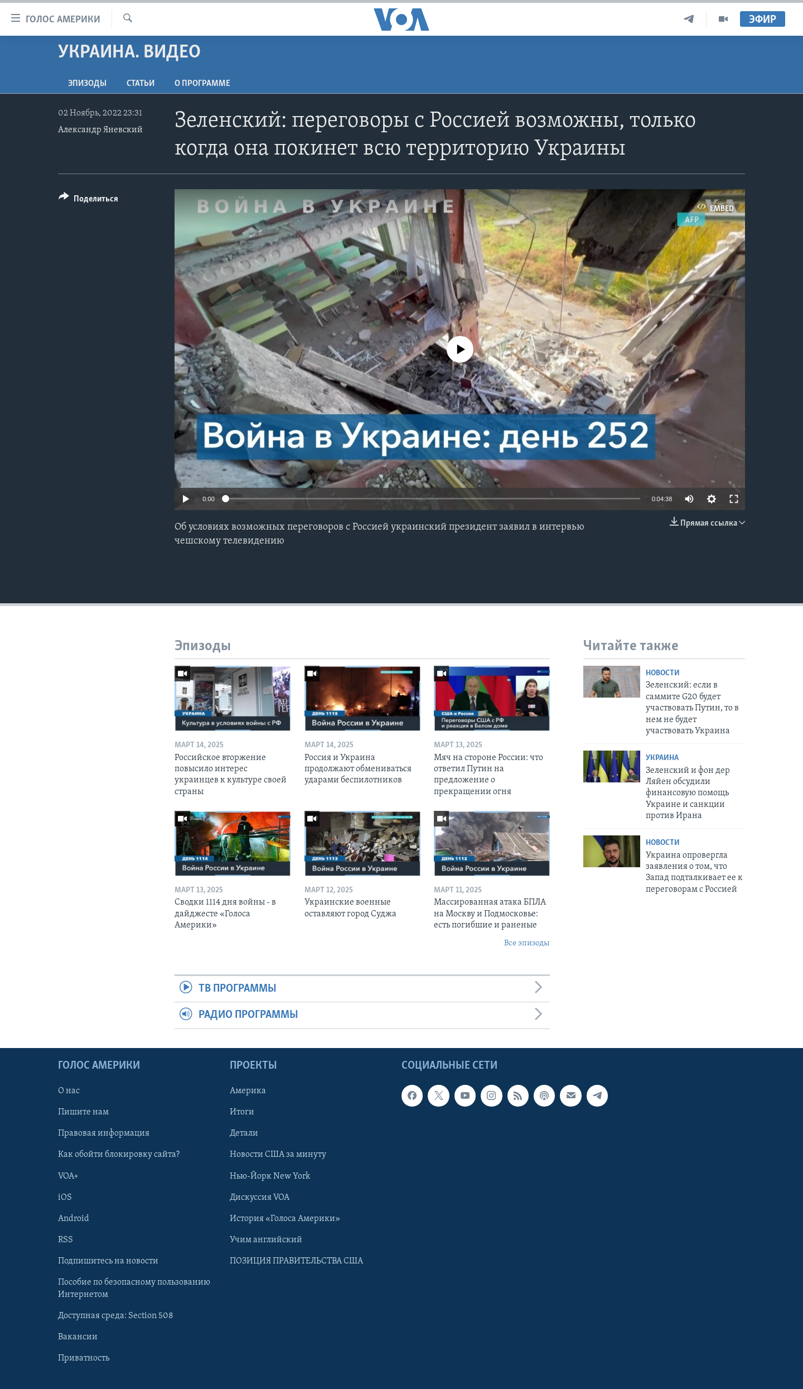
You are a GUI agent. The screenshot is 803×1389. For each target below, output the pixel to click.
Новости (663, 673)
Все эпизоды (527, 943)
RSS (65, 1239)
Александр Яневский (100, 130)
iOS (65, 1197)
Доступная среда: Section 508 (115, 1315)
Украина (662, 758)
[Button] (88, 200)
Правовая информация (103, 1133)
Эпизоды (87, 83)
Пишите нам (83, 1112)
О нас (69, 1091)
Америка (248, 1091)
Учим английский (266, 1239)
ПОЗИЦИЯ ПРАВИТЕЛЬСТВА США (296, 1260)
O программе (202, 83)
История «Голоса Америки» (285, 1218)
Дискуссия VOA (259, 1197)
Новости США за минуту (278, 1154)
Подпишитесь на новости (108, 1260)
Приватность (83, 1358)
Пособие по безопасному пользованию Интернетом (134, 1288)
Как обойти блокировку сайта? (119, 1154)
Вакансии (78, 1337)
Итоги (242, 1112)
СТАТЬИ (140, 83)
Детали (244, 1133)
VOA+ (68, 1175)
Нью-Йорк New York (270, 1175)
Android (73, 1218)
